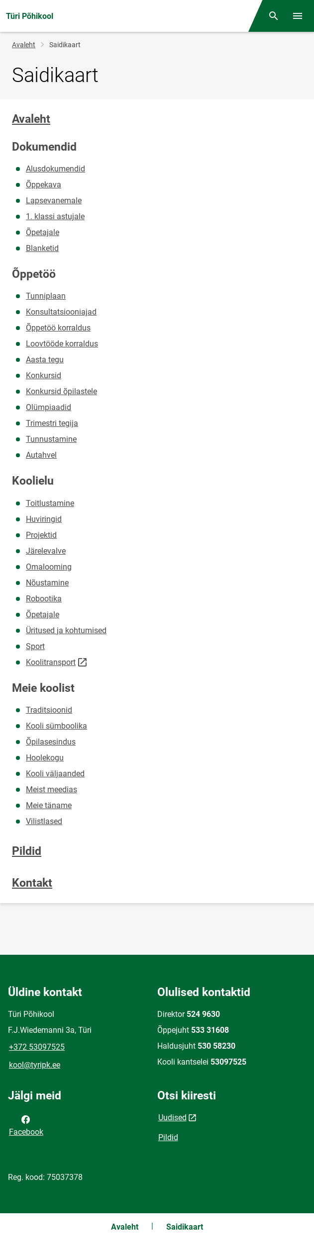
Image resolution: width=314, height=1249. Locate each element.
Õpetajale (42, 232)
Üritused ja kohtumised (66, 630)
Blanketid (42, 248)
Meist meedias (51, 789)
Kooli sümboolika (56, 726)
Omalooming (49, 567)
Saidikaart (184, 1227)
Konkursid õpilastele (61, 391)
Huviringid (44, 519)
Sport (35, 646)
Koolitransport (51, 662)
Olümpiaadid (48, 407)
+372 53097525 (37, 1047)
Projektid (41, 535)
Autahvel (41, 455)
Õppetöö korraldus (58, 328)
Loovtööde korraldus (62, 343)
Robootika (44, 598)
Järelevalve (46, 551)
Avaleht (23, 45)
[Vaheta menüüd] (298, 16)
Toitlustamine (50, 503)
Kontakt (32, 883)
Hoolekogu (45, 757)
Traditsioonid (49, 710)
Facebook (26, 1125)
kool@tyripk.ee (34, 1065)
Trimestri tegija (52, 423)
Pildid (26, 851)
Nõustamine (47, 582)
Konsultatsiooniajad (61, 312)
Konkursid (43, 375)
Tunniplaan (46, 296)
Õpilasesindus (51, 742)
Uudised (172, 1117)
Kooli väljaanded (55, 773)
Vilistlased (44, 821)
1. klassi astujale (55, 216)
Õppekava (43, 184)
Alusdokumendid (55, 168)
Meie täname (49, 805)
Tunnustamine (51, 439)
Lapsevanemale (54, 200)
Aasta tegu (45, 359)
